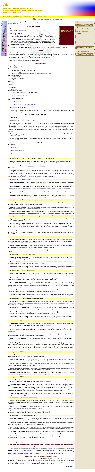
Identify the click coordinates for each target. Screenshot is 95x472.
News (44, 16)
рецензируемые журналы (25, 459)
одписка (80, 45)
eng (72, 466)
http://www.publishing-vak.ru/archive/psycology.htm (23, 104)
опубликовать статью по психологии (22, 450)
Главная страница (7, 16)
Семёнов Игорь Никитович (17, 35)
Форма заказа (39, 16)
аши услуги (81, 22)
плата (79, 39)
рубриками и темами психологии (51, 451)
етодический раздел (83, 51)
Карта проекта (27, 16)
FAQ (33, 16)
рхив (79, 33)
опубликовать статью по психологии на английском (47, 453)
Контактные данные (17, 16)
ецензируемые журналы (84, 28)
